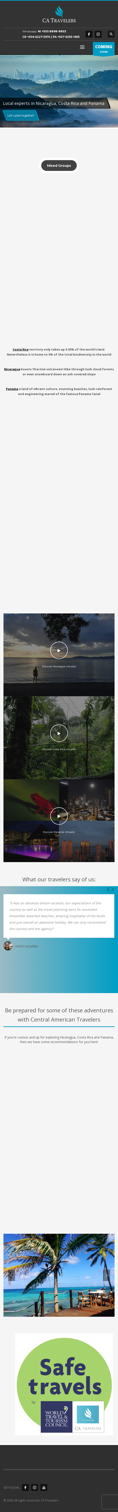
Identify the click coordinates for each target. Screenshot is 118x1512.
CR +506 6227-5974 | (37, 37)
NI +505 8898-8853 (52, 31)
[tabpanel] (59, 92)
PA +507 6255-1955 (66, 37)
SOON (104, 50)
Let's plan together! (21, 115)
